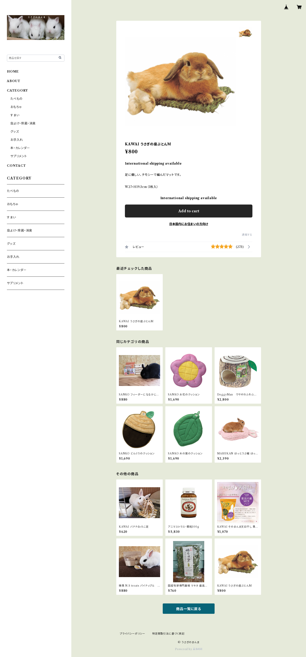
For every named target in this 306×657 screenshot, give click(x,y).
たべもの (16, 99)
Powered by (188, 649)
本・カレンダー (20, 148)
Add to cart (188, 211)
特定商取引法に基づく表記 (168, 633)
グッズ (14, 131)
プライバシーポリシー (132, 633)
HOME (13, 71)
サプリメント (18, 156)
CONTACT (16, 166)
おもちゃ (16, 107)
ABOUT (13, 81)
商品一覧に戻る (188, 609)
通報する (247, 234)
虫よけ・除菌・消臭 (23, 123)
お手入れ (16, 140)
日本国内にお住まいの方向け (188, 224)
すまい (14, 115)
